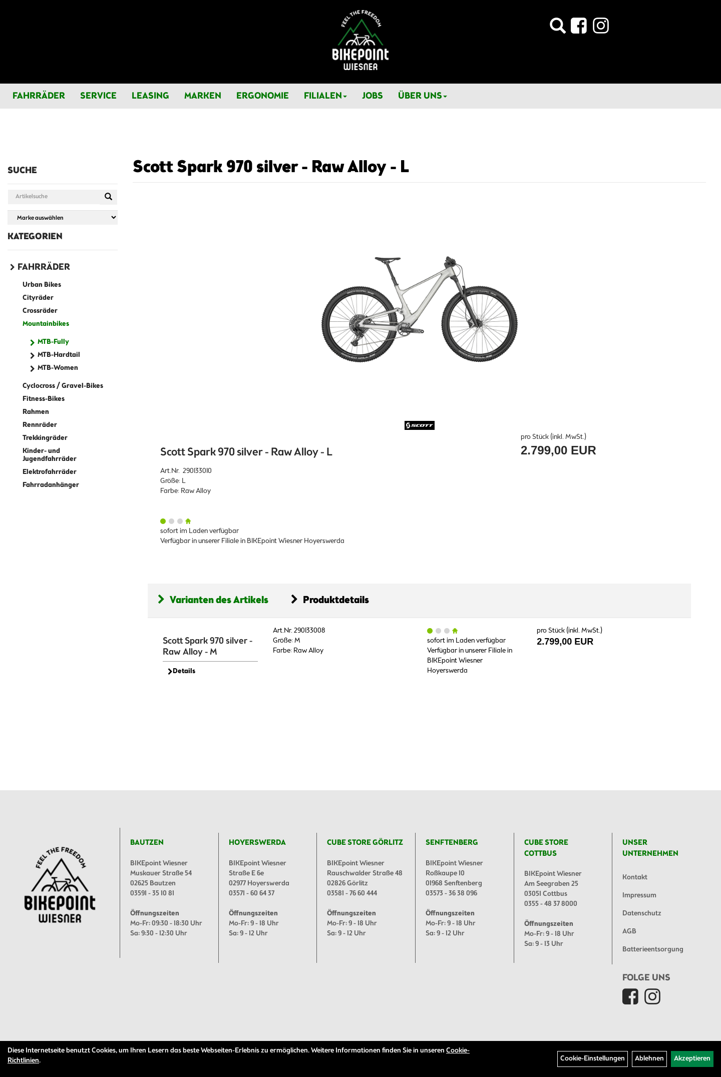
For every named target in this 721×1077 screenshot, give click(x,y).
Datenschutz (641, 913)
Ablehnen (649, 1058)
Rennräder (40, 425)
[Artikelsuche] (558, 29)
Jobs (372, 96)
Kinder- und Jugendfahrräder (50, 455)
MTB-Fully (53, 342)
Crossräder (40, 311)
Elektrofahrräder (50, 472)
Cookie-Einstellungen (592, 1058)
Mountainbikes (46, 324)
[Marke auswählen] (63, 217)
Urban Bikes (42, 285)
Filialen (325, 96)
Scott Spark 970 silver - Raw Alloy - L (271, 167)
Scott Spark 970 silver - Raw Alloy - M (207, 646)
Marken (202, 96)
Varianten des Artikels (213, 600)
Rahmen (36, 412)
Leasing (150, 96)
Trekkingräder (45, 438)
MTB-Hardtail (59, 355)
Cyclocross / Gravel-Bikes (63, 386)
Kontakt (634, 877)
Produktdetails (330, 600)
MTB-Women (58, 368)
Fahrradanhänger (51, 485)
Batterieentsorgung (652, 949)
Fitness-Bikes (44, 399)
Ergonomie (262, 96)
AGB (629, 931)
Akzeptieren (692, 1058)
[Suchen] (108, 197)
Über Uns (422, 96)
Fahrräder (39, 96)
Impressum (639, 895)
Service (98, 96)
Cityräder (38, 298)
